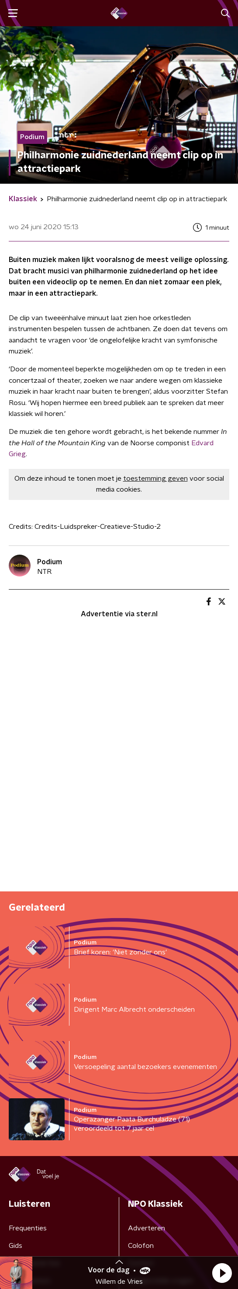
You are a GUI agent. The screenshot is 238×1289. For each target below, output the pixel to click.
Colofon (141, 1245)
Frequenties (28, 1228)
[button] (222, 1273)
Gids (15, 1245)
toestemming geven (155, 478)
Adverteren (146, 1228)
